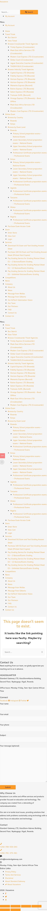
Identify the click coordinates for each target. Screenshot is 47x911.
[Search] (29, 12)
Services (8, 242)
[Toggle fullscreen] (26, 906)
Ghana (12, 207)
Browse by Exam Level (16, 127)
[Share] (16, 906)
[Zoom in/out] (36, 906)
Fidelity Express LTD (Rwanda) (22, 76)
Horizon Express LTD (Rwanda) (22, 79)
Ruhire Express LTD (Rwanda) (22, 88)
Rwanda (13, 120)
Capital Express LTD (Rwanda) (22, 72)
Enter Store (12, 232)
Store (7, 229)
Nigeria (13, 216)
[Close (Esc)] (5, 906)
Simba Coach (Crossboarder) (21, 60)
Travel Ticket (10, 34)
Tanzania (13, 197)
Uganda (13, 188)
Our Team (12, 303)
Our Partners (13, 306)
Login (10, 239)
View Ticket (12, 40)
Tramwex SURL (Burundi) (20, 95)
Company (9, 284)
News (7, 280)
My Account (10, 16)
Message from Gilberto (17, 296)
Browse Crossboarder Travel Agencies (23, 44)
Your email (23, 717)
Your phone (23, 728)
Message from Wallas (16, 293)
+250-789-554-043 (8, 847)
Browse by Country (15, 117)
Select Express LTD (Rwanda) (22, 92)
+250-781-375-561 (8, 853)
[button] (23, 22)
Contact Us (12, 312)
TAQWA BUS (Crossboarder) (21, 66)
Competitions (10, 277)
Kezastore (4, 1)
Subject (23, 738)
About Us (11, 287)
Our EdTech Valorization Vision (20, 300)
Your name (23, 706)
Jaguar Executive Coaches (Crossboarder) (26, 63)
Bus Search (12, 37)
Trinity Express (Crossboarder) (22, 47)
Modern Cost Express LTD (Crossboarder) (27, 56)
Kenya (12, 124)
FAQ (9, 309)
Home (7, 31)
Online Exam (10, 114)
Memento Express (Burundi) (21, 85)
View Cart (12, 236)
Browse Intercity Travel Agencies (21, 69)
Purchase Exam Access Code (19, 226)
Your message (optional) (23, 764)
